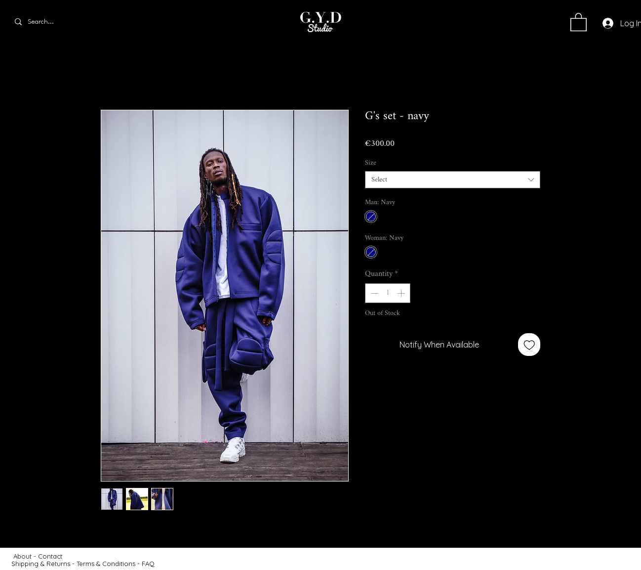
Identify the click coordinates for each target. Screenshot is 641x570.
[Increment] (402, 293)
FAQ (148, 564)
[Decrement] (373, 293)
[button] (578, 21)
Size (370, 163)
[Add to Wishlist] (529, 344)
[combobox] (452, 179)
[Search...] (51, 21)
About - (25, 556)
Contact (51, 556)
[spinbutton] (387, 293)
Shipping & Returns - (44, 564)
